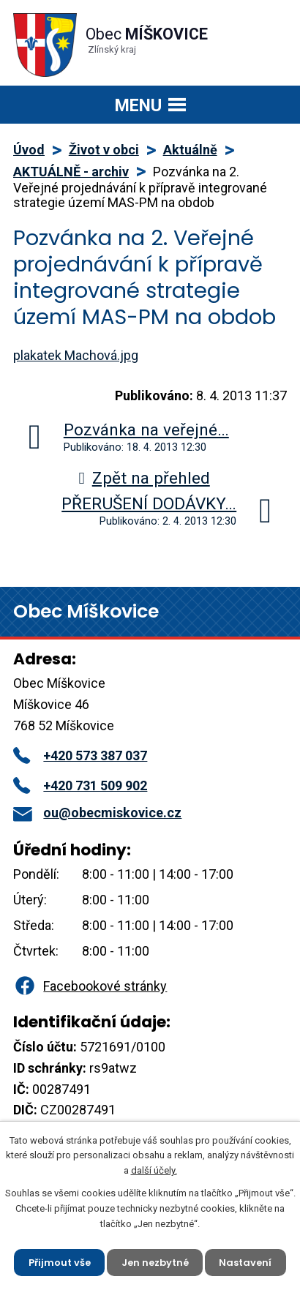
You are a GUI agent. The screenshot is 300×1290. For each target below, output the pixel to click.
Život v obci (104, 149)
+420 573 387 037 (80, 755)
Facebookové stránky (90, 986)
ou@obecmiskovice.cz (97, 812)
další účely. (154, 1170)
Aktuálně (190, 149)
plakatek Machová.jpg (75, 355)
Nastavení (246, 1262)
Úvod (29, 149)
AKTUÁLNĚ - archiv (71, 171)
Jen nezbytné (155, 1262)
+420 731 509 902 (80, 785)
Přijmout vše (60, 1262)
